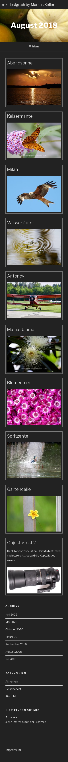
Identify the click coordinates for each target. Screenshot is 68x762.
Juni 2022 (11, 614)
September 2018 (16, 644)
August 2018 (13, 651)
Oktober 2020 (14, 629)
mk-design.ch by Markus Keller (28, 5)
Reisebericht (13, 689)
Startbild (10, 696)
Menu (34, 46)
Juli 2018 (10, 659)
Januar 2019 (12, 637)
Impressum (13, 750)
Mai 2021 (11, 622)
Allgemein (11, 681)
